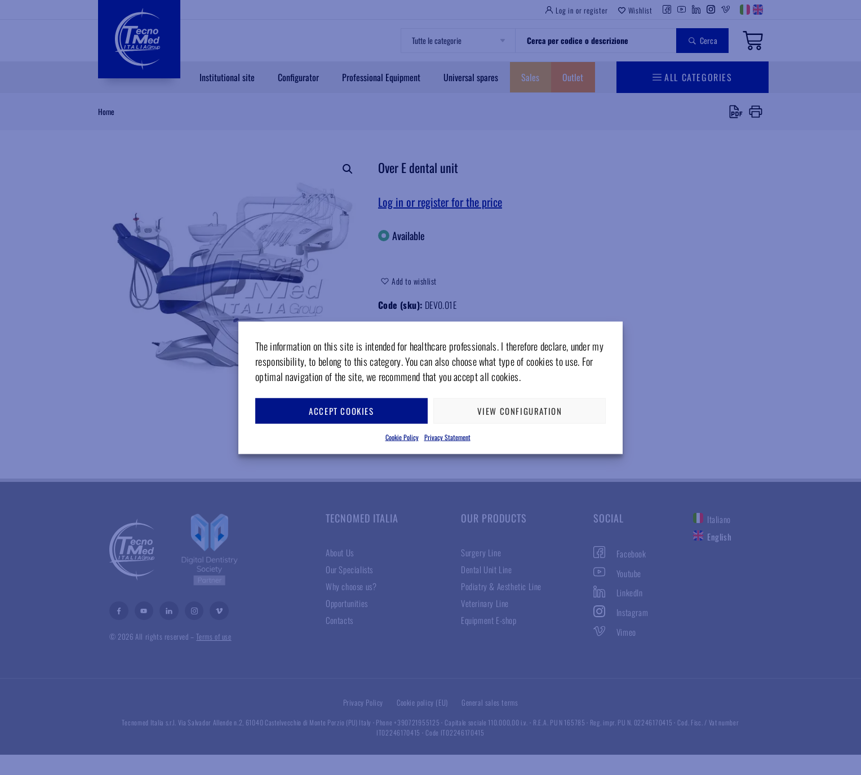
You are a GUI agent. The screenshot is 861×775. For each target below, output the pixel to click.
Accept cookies (341, 411)
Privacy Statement (447, 436)
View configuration (519, 411)
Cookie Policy (402, 436)
